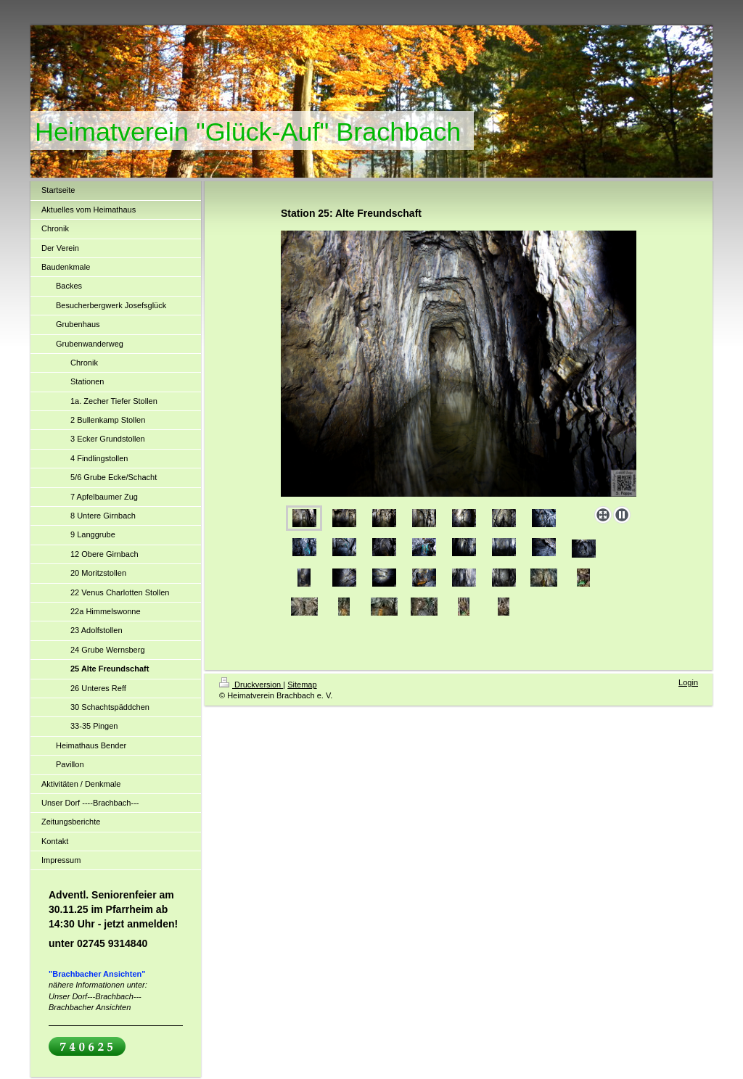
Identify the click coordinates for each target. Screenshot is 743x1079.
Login (688, 682)
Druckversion (251, 684)
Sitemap (301, 684)
